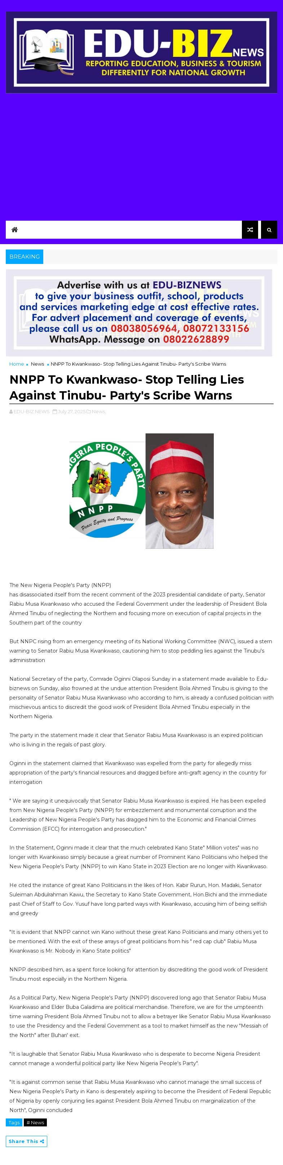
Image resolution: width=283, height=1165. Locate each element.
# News (35, 1122)
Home (16, 364)
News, (99, 411)
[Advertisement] (142, 155)
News (37, 364)
